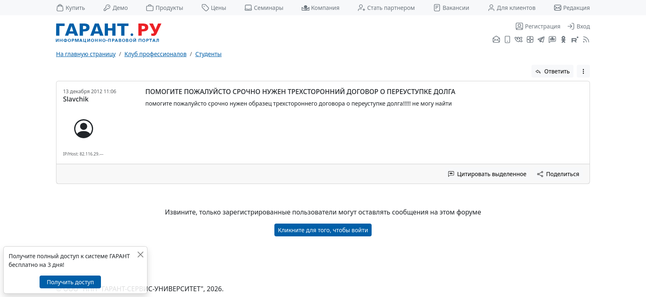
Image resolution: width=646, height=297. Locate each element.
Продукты (164, 8)
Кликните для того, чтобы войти (323, 230)
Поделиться (558, 174)
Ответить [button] (552, 71)
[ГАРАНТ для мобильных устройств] (507, 40)
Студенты (208, 54)
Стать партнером (386, 8)
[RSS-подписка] (585, 40)
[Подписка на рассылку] (496, 40)
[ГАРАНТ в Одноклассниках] (563, 40)
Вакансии (451, 8)
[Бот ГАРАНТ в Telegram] (552, 40)
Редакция (572, 8)
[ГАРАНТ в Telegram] (541, 40)
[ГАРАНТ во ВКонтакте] (518, 40)
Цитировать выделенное (487, 174)
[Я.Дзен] (530, 40)
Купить (70, 8)
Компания (320, 8)
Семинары (263, 8)
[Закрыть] (140, 254)
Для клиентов (511, 8)
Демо (115, 8)
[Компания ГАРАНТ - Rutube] (574, 40)
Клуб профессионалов (155, 54)
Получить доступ (70, 282)
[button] (583, 71)
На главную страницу (86, 54)
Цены (214, 8)
